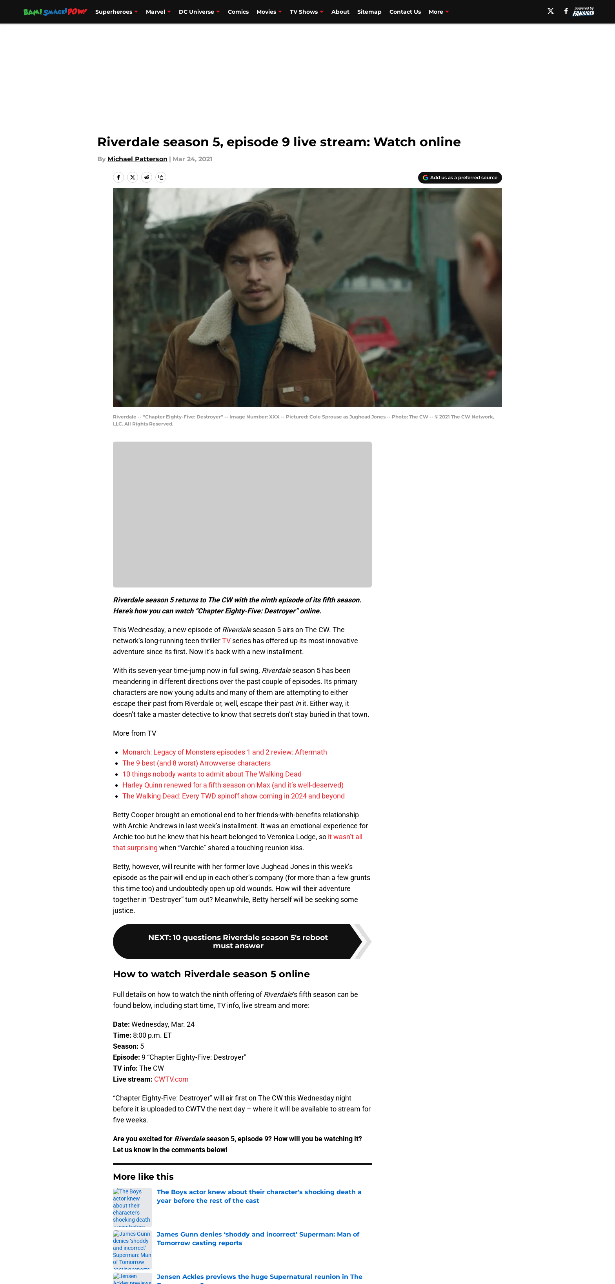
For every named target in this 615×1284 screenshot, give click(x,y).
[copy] (160, 177)
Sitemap (369, 11)
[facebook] (577, 11)
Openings (231, 1255)
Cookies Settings (242, 520)
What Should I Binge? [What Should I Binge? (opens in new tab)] (460, 11)
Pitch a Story (131, 1270)
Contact (303, 1255)
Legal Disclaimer (478, 1270)
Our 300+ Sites (397, 1255)
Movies (266, 11)
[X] (561, 11)
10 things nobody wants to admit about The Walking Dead (212, 774)
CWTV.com (171, 1079)
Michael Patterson (137, 159)
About (340, 11)
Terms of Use (312, 1270)
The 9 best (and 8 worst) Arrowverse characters (196, 763)
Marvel (155, 11)
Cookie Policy (396, 1270)
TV (226, 641)
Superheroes (113, 11)
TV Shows (304, 11)
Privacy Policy (238, 1270)
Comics (238, 11)
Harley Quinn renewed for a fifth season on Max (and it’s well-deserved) (233, 785)
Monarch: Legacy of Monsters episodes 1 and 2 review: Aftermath (224, 752)
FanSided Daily (475, 1255)
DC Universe (196, 11)
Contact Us (405, 11)
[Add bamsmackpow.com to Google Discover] (460, 178)
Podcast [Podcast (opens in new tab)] (511, 11)
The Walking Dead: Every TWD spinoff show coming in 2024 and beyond (233, 796)
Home (121, 1200)
